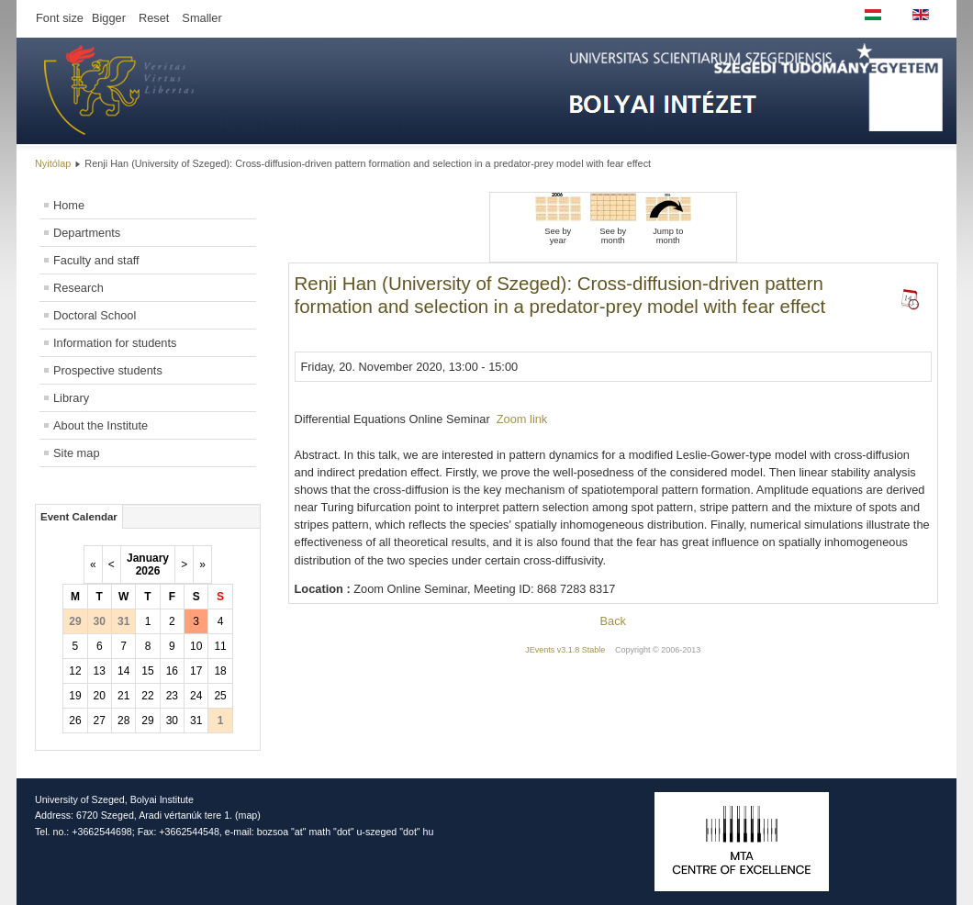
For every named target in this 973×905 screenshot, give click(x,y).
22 (147, 695)
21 (123, 695)
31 (196, 720)
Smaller (201, 18)
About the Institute (100, 425)
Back (613, 621)
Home (68, 205)
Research (78, 288)
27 (100, 720)
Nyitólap (53, 163)
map (248, 815)
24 (196, 695)
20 (100, 695)
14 (123, 671)
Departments (86, 233)
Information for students (114, 343)
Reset (154, 18)
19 (75, 695)
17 (196, 671)
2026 (148, 570)
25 (220, 695)
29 (147, 720)
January (148, 558)
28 (123, 720)
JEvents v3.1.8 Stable (565, 649)
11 (220, 646)
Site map (76, 453)
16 (172, 671)
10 (196, 646)
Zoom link (522, 419)
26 (75, 720)
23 (172, 695)
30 (172, 720)
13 (100, 671)
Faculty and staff (96, 260)
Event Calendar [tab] (78, 516)
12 (75, 671)
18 (220, 671)
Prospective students (107, 370)
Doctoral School (94, 315)
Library (71, 398)
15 (147, 671)
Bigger (109, 18)
